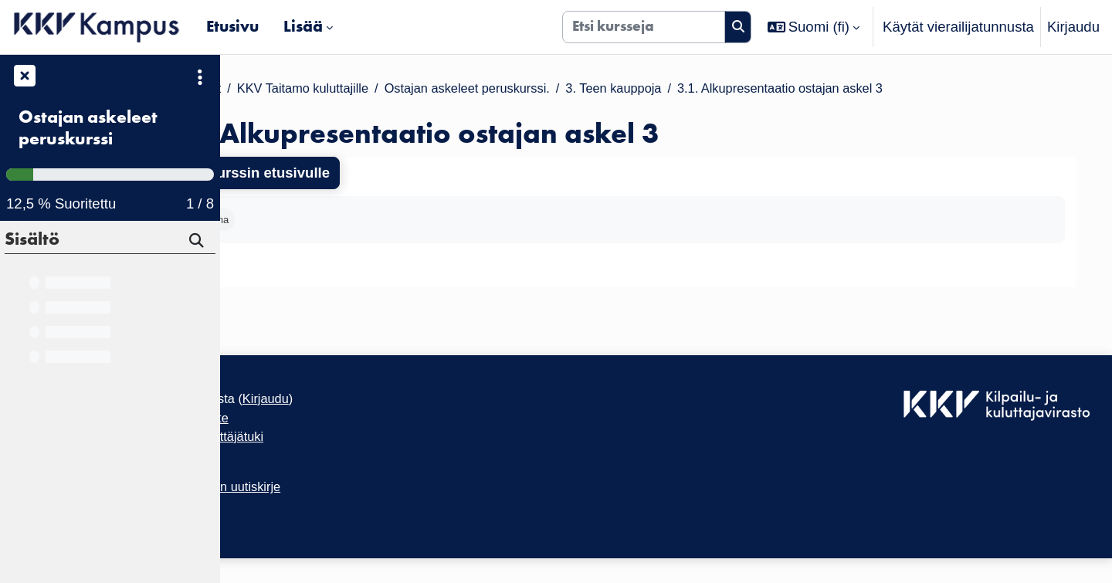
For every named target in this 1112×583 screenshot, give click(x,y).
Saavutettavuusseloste (304, 430)
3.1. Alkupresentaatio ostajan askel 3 (973, 89)
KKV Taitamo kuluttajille (436, 89)
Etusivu (262, 89)
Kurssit (324, 89)
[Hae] (197, 242)
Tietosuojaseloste (287, 473)
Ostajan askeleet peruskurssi (88, 128)
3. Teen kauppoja (786, 89)
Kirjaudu (1073, 27)
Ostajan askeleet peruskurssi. (621, 89)
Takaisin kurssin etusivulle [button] (346, 175)
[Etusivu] (96, 27)
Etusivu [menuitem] (232, 26)
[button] (814, 27)
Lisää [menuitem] (303, 26)
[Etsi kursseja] (643, 27)
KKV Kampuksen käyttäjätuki (323, 451)
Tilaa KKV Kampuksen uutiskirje (333, 507)
